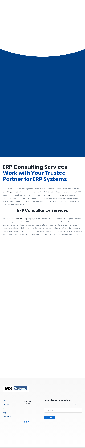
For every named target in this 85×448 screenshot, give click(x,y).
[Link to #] (26, 422)
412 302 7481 (27, 404)
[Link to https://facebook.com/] (24, 422)
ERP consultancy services (56, 195)
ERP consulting (21, 218)
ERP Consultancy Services (42, 210)
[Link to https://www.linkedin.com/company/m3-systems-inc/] (30, 422)
